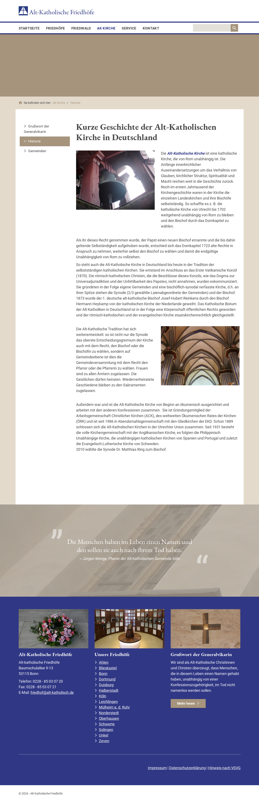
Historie (75, 103)
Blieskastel (108, 668)
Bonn (103, 673)
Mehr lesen (186, 703)
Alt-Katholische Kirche (186, 153)
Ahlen (103, 662)
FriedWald (81, 28)
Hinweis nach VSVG (224, 768)
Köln (102, 696)
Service (129, 28)
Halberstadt (108, 690)
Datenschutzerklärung (187, 768)
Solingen (106, 729)
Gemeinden (37, 151)
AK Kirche (106, 28)
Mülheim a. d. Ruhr (114, 707)
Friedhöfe (55, 28)
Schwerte (107, 724)
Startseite (29, 28)
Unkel (103, 735)
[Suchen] (234, 28)
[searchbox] (211, 28)
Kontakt (151, 28)
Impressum (157, 768)
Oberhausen (109, 718)
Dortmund (107, 679)
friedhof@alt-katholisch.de (52, 692)
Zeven (104, 741)
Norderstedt (109, 713)
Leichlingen (108, 701)
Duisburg (106, 685)
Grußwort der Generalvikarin (36, 129)
